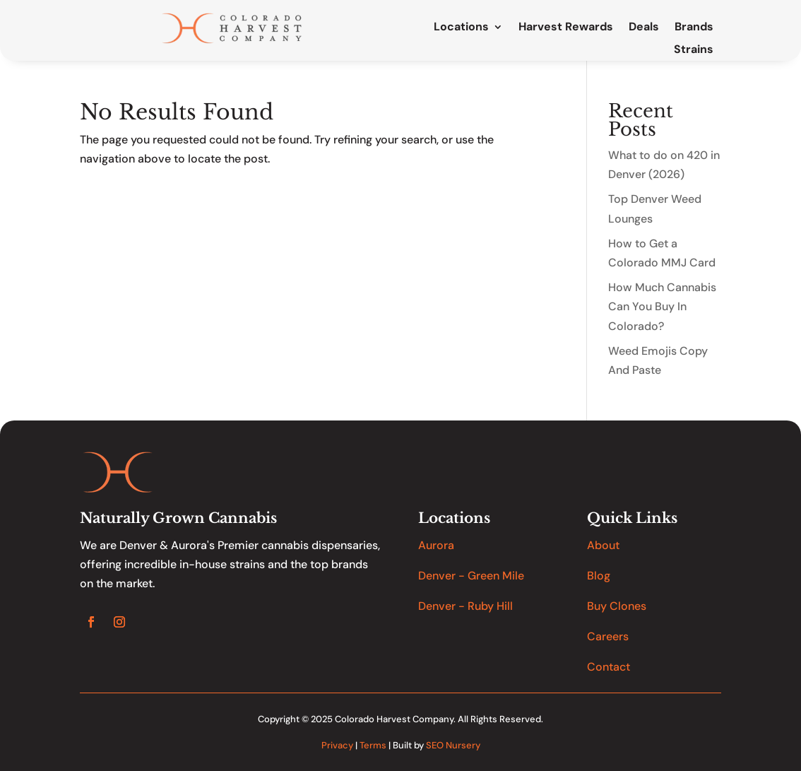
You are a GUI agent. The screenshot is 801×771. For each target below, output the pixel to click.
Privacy (337, 745)
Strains (693, 50)
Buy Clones (616, 606)
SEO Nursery (453, 745)
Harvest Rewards (565, 27)
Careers (608, 636)
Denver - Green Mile (471, 575)
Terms (373, 745)
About (603, 545)
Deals (644, 27)
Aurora (436, 545)
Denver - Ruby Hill (465, 606)
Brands (694, 27)
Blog (598, 575)
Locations (461, 27)
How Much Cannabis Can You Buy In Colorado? (662, 306)
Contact (608, 666)
